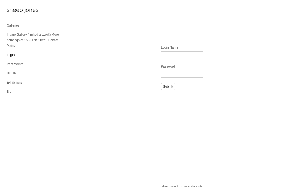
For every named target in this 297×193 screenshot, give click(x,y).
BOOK (11, 73)
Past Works (15, 64)
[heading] (20, 10)
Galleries (13, 25)
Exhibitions (14, 82)
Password (168, 66)
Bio (9, 92)
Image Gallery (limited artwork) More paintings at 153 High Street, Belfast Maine (33, 40)
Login (11, 55)
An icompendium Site (189, 186)
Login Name (169, 47)
